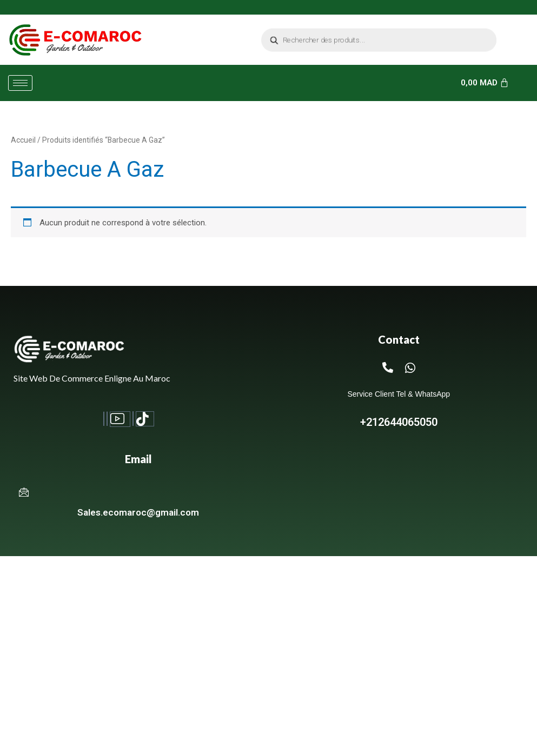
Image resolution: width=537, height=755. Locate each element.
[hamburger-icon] (20, 83)
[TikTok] (145, 418)
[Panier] (485, 83)
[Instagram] (107, 418)
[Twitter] (133, 418)
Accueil (23, 140)
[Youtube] (120, 419)
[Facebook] (103, 418)
